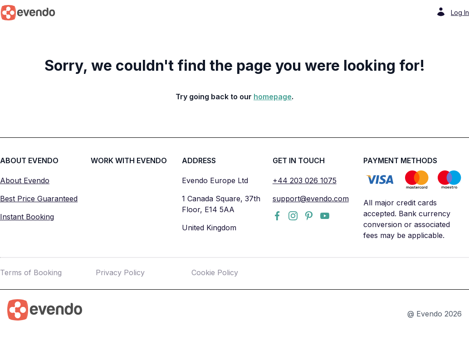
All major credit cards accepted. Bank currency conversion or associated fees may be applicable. (406, 219)
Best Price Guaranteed (39, 198)
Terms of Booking (31, 272)
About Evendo (24, 180)
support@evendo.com (311, 198)
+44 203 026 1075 (305, 180)
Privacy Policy (120, 272)
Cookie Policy (214, 272)
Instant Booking (27, 216)
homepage (273, 96)
